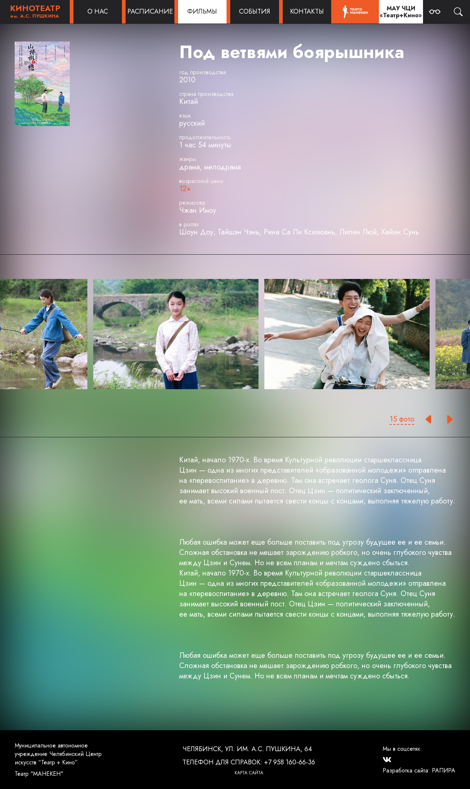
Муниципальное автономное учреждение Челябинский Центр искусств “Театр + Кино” (58, 754)
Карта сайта (249, 773)
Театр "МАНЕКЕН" (39, 774)
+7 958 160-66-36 (289, 762)
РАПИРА (443, 770)
